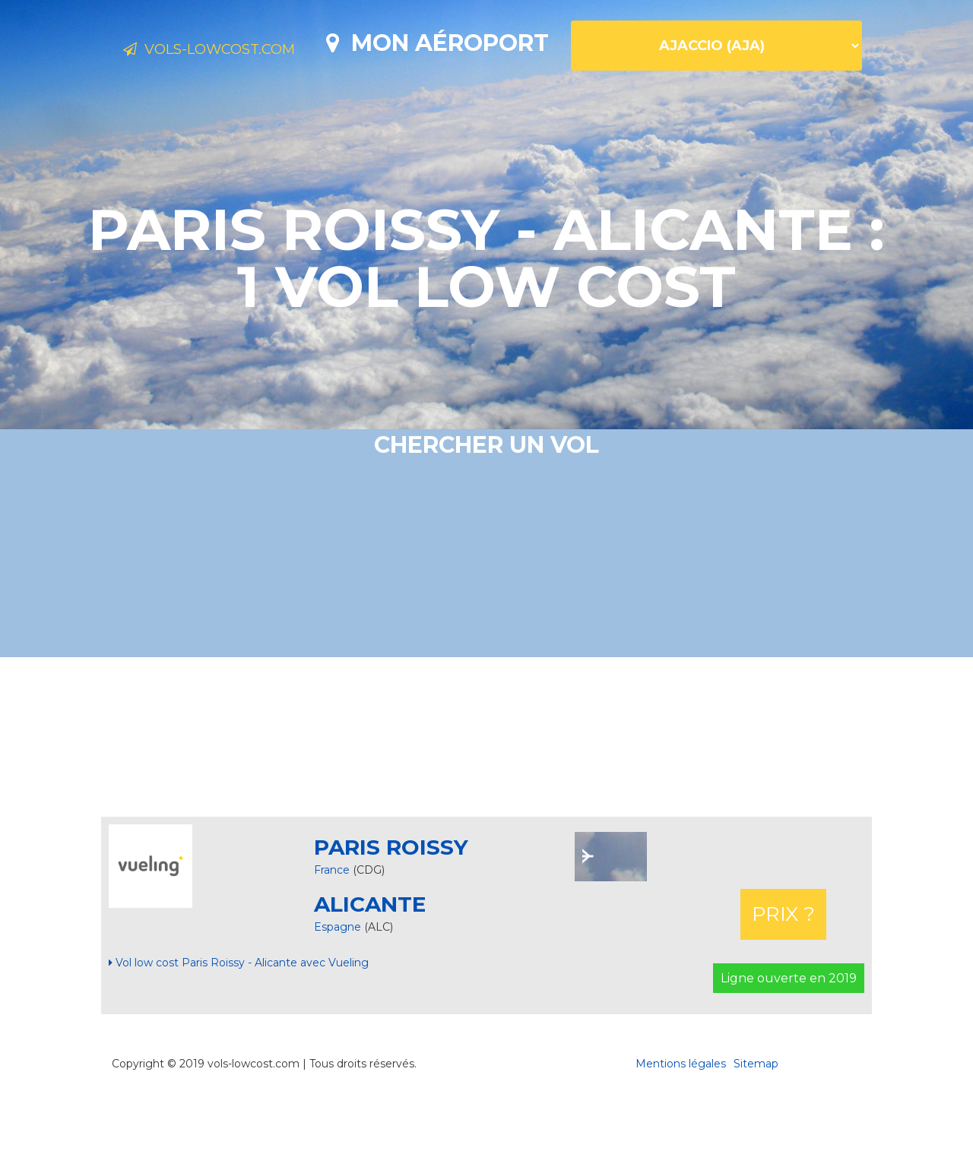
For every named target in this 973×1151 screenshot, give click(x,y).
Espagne (339, 980)
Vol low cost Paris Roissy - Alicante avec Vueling (239, 1016)
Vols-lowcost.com (243, 52)
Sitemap (756, 1117)
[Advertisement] (486, 790)
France (332, 923)
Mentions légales (680, 1117)
